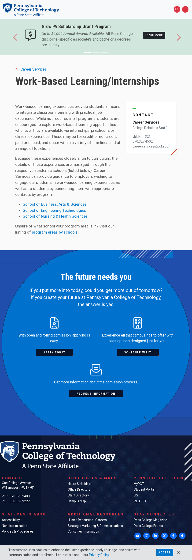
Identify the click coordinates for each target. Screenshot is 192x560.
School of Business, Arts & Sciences (55, 204)
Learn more (154, 35)
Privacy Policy (99, 555)
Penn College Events (148, 526)
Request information (96, 393)
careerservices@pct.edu (150, 146)
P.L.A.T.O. (140, 501)
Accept (165, 552)
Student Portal (144, 489)
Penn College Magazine (150, 520)
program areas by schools (55, 232)
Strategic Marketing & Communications (95, 526)
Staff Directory (78, 495)
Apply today (54, 352)
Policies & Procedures (17, 531)
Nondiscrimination (14, 526)
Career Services (31, 69)
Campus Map (77, 501)
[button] (15, 37)
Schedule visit (137, 352)
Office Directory (79, 489)
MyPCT (139, 484)
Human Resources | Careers (87, 520)
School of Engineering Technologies (54, 210)
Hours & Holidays (80, 484)
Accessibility (11, 520)
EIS (136, 495)
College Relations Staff (150, 128)
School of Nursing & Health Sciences (55, 216)
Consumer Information (83, 531)
